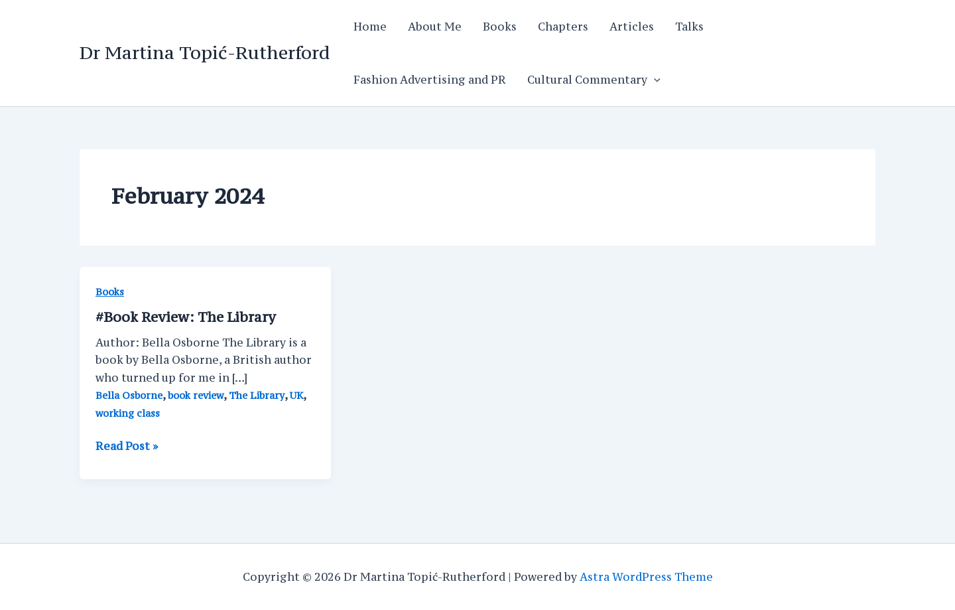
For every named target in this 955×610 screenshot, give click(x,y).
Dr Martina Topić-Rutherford (205, 52)
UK (296, 395)
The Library (257, 395)
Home (370, 26)
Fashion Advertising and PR (429, 79)
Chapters (563, 26)
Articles (631, 26)
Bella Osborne (129, 395)
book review (195, 395)
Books (500, 26)
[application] (654, 79)
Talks (689, 26)
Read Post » (127, 446)
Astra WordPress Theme (646, 577)
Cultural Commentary (594, 79)
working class (128, 413)
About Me (435, 26)
